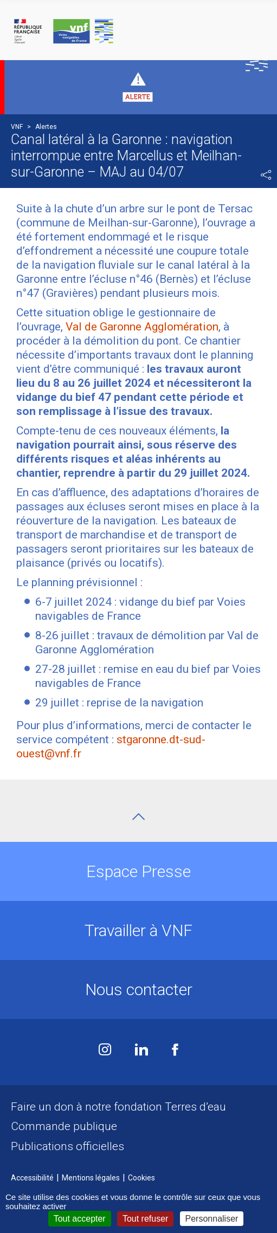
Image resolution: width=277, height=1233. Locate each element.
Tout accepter (80, 1218)
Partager (266, 175)
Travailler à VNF (138, 930)
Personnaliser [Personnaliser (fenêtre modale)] (212, 1218)
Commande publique (64, 1126)
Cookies (141, 1177)
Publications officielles (67, 1146)
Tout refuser (145, 1218)
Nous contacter (138, 989)
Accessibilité (32, 1177)
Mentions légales (91, 1177)
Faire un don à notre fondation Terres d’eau (118, 1106)
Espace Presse (138, 871)
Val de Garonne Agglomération (142, 326)
